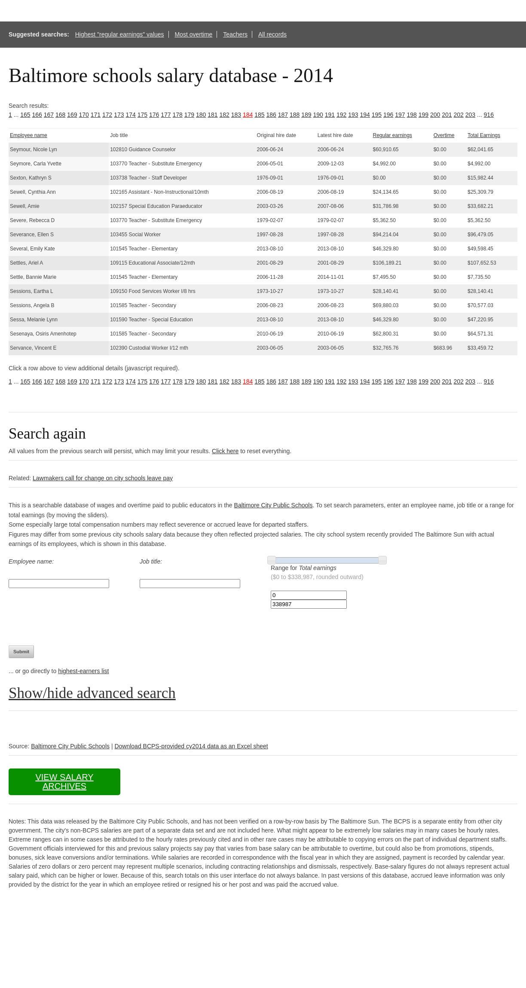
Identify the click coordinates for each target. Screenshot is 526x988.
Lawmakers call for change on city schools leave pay (103, 478)
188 (295, 114)
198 (412, 114)
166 (37, 114)
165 (25, 114)
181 (212, 114)
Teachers (235, 34)
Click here (225, 451)
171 (96, 114)
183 (236, 114)
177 (166, 114)
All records (272, 34)
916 (489, 114)
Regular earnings (392, 135)
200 (435, 114)
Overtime (444, 135)
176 (154, 114)
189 (306, 114)
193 (353, 114)
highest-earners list (83, 671)
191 (330, 114)
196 (388, 114)
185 (259, 114)
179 (189, 114)
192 (341, 114)
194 (365, 114)
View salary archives (64, 781)
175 (142, 114)
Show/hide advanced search (92, 693)
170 (84, 114)
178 (178, 114)
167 (49, 114)
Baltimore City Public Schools (273, 505)
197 (400, 114)
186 (271, 114)
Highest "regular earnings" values (119, 34)
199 (423, 114)
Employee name (28, 135)
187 (283, 114)
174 (131, 114)
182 (224, 114)
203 (470, 114)
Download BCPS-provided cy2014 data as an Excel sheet (191, 746)
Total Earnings (484, 135)
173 (119, 114)
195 (377, 114)
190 (318, 114)
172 (107, 114)
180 (201, 114)
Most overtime (193, 34)
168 (60, 114)
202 (459, 114)
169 (72, 114)
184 (248, 114)
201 (447, 114)
